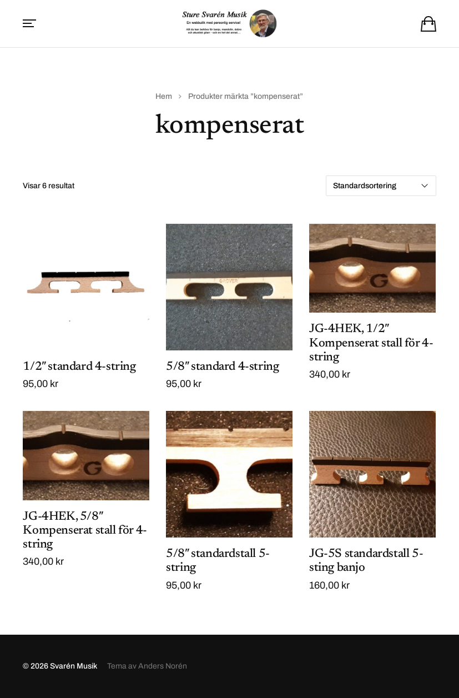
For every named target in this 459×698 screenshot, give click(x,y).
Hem (163, 96)
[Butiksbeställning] (381, 185)
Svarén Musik (73, 666)
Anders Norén (162, 666)
